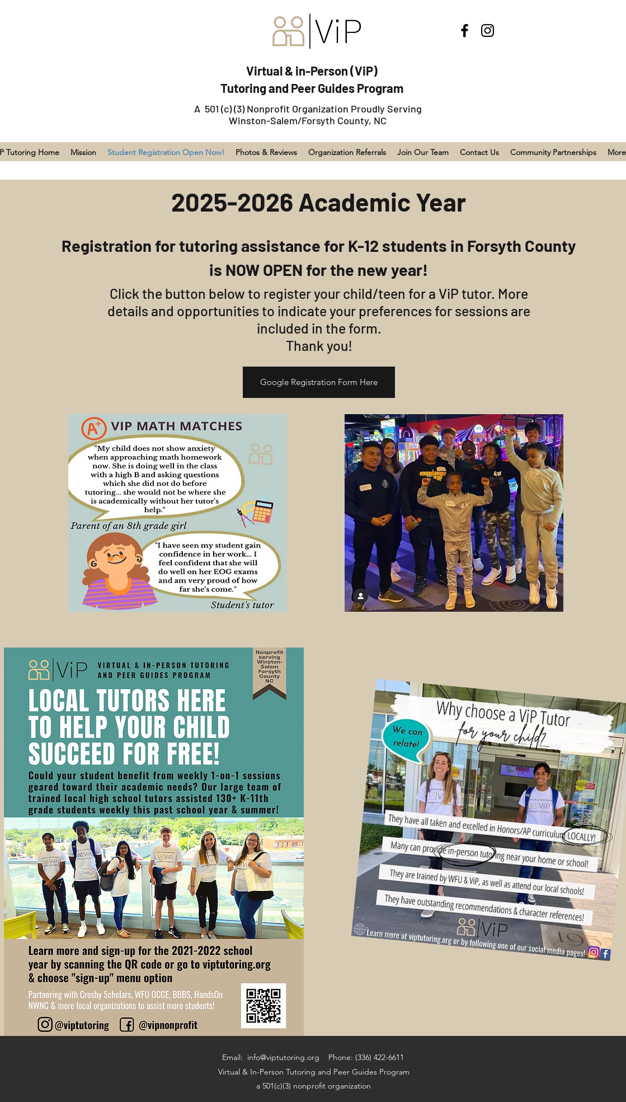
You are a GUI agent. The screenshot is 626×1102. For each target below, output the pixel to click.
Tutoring (244, 88)
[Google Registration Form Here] (319, 382)
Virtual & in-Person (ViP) (312, 70)
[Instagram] (487, 30)
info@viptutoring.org (283, 1057)
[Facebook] (464, 30)
